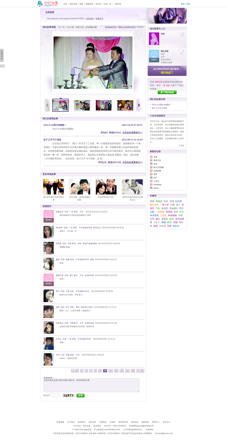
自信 (155, 164)
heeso (156, 188)
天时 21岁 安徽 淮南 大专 (68, 355)
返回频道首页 (110, 27)
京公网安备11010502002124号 (107, 430)
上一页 (75, 370)
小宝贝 (156, 181)
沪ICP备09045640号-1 (133, 430)
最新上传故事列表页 (127, 27)
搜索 (81, 4)
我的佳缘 (73, 4)
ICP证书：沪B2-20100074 (115, 426)
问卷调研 (149, 430)
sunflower (158, 185)
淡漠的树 (157, 171)
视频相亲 (89, 4)
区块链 (112, 422)
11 (111, 370)
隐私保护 (145, 422)
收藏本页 (99, 18)
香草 (155, 174)
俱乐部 (98, 4)
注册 (188, 4)
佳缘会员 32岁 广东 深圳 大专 (70, 212)
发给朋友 (90, 18)
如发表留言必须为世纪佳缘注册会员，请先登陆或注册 (91, 385)
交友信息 (135, 422)
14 (127, 370)
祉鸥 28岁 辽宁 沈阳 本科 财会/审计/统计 (74, 307)
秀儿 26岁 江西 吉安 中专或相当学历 (73, 291)
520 (155, 178)
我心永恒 (164, 51)
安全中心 (166, 422)
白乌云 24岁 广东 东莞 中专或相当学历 (74, 339)
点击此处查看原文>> (132, 132)
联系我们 (81, 422)
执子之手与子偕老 (159, 108)
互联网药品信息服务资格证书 (141, 426)
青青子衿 (157, 160)
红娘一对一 (108, 4)
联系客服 (60, 422)
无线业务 (92, 422)
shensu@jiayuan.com (164, 433)
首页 (65, 4)
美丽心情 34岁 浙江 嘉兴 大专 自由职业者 (75, 275)
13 (122, 370)
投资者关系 (123, 422)
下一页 (140, 370)
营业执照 (97, 426)
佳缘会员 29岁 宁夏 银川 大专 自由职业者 (75, 323)
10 (105, 370)
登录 (183, 4)
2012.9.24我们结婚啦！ (162, 105)
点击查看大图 (91, 27)
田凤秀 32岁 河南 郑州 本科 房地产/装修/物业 (76, 243)
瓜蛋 (155, 157)
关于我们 (71, 422)
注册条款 (103, 422)
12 (116, 370)
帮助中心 (156, 422)
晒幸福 (118, 4)
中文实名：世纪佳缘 (81, 426)
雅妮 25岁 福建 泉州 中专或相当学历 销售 (75, 259)
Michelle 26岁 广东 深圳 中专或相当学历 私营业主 (78, 228)
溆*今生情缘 (159, 167)
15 (133, 370)
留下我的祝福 (167, 92)
